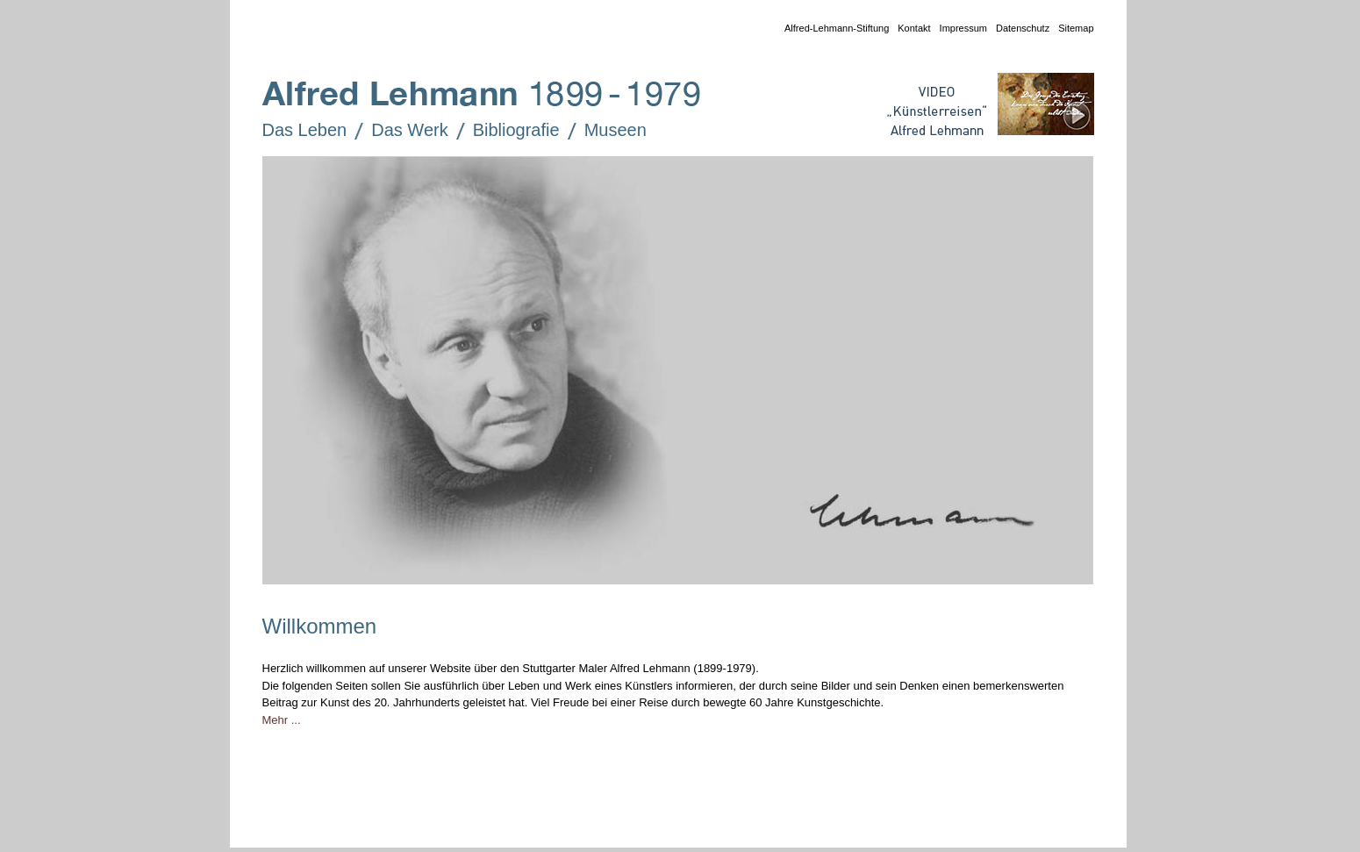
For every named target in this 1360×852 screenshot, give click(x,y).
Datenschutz (1018, 29)
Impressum (959, 29)
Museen (603, 131)
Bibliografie (504, 131)
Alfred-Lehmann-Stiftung (832, 29)
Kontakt (909, 29)
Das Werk (397, 131)
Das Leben (292, 131)
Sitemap (1071, 29)
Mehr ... (281, 720)
